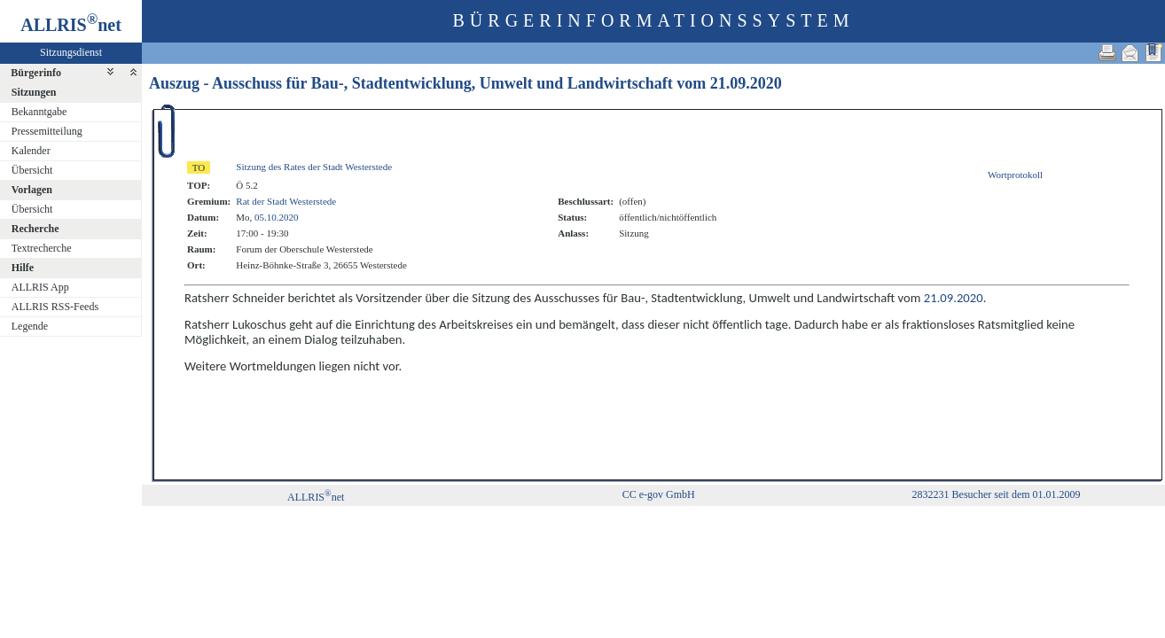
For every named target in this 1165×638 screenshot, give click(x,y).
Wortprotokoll (1015, 174)
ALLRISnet (315, 497)
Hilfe (23, 267)
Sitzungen (34, 92)
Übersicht (32, 170)
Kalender (31, 150)
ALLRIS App (40, 287)
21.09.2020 (746, 83)
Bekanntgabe (39, 111)
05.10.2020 (276, 217)
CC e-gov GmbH (658, 494)
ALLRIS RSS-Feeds (55, 306)
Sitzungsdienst (71, 52)
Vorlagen (32, 189)
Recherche (35, 228)
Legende (30, 326)
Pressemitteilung (47, 131)
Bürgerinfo (36, 72)
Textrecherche (42, 248)
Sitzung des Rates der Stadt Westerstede (314, 166)
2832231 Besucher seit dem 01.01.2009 (996, 494)
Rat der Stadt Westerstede (286, 201)
